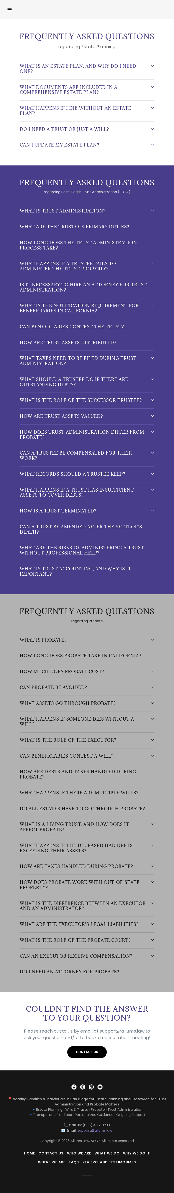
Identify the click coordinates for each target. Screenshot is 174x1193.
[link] (74, 1087)
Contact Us (87, 1052)
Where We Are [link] (51, 1162)
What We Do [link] (107, 1153)
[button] (24, 9)
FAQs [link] (74, 1162)
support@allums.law (122, 1031)
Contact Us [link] (51, 1153)
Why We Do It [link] (136, 1153)
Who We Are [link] (79, 1153)
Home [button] (29, 1153)
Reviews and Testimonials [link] (109, 1162)
